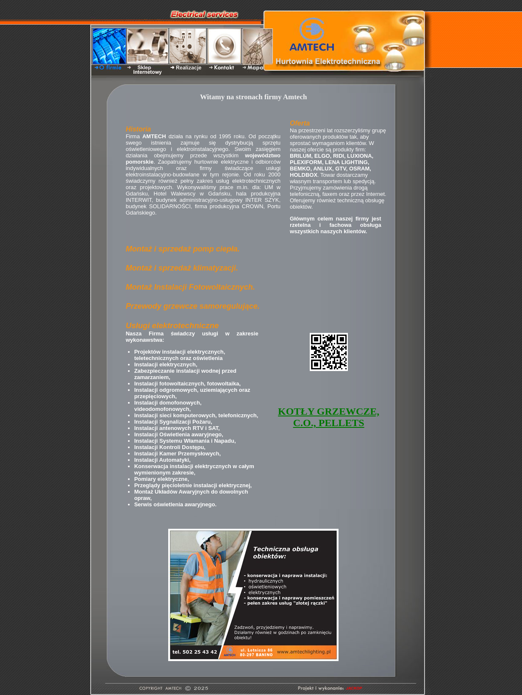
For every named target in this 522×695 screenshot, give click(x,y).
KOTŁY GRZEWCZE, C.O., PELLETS (328, 417)
